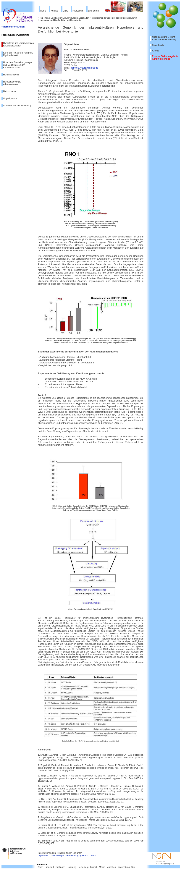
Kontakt (54, 10)
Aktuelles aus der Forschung (17, 105)
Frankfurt (49, 867)
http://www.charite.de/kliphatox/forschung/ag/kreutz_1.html (67, 855)
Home (43, 10)
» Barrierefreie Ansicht (13, 26)
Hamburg (71, 867)
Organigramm (10, 98)
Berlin (40, 867)
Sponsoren (93, 10)
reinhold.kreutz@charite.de (84, 68)
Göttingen (60, 867)
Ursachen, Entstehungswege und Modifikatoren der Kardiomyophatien (17, 65)
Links (65, 10)
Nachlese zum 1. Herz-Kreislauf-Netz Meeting (164, 38)
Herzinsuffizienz (11, 74)
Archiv (155, 50)
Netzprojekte (9, 91)
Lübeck (93, 867)
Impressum (77, 10)
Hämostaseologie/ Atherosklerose (12, 83)
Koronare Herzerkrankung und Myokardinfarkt (18, 54)
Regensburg (123, 867)
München (111, 867)
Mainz (102, 867)
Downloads (158, 45)
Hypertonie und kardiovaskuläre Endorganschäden (19, 44)
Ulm (133, 867)
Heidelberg (83, 867)
